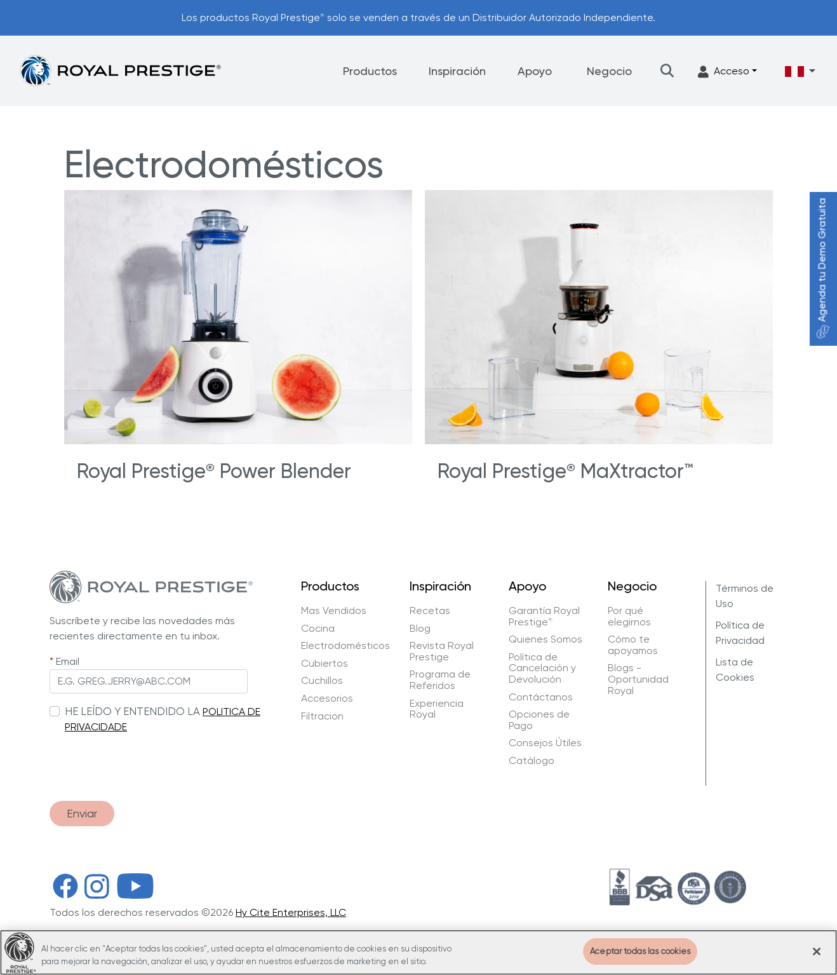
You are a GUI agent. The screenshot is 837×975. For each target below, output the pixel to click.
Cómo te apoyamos (633, 645)
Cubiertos (324, 663)
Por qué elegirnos (629, 616)
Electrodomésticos (345, 645)
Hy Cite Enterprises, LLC (291, 913)
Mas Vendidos (333, 611)
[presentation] (146, 761)
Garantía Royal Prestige (544, 616)
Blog (420, 628)
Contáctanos (541, 697)
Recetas (430, 611)
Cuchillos (322, 680)
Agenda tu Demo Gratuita (822, 268)
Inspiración (457, 71)
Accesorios (327, 698)
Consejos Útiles (545, 743)
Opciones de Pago (539, 720)
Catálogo (531, 761)
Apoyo (535, 71)
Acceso (723, 71)
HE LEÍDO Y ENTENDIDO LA (132, 711)
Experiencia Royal (437, 709)
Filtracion (322, 716)
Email (67, 661)
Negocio (609, 71)
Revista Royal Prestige (442, 651)
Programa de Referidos (440, 680)
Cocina (318, 628)
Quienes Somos (545, 639)
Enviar (82, 814)
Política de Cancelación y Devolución (542, 668)
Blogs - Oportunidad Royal (638, 679)
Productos (370, 71)
